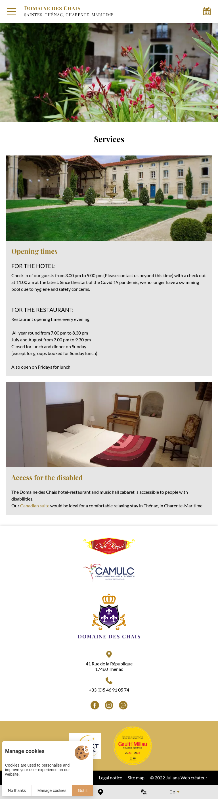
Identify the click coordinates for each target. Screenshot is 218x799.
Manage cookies (51, 790)
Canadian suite (34, 505)
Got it (82, 790)
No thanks (17, 790)
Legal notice (110, 777)
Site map (136, 777)
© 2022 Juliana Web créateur (178, 777)
